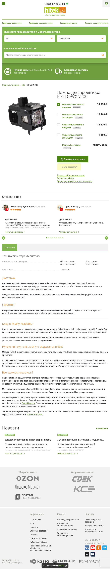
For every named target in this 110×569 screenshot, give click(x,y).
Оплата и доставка (39, 531)
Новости (34, 527)
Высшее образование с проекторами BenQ (28, 439)
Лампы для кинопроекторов (40, 23)
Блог (32, 523)
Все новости (102, 429)
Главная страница (10, 85)
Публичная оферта (38, 542)
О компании (35, 519)
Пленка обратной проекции (93, 520)
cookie (61, 566)
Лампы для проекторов (11, 23)
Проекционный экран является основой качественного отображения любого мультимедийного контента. (76, 447)
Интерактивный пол (94, 526)
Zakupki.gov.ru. (28, 403)
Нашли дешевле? (69, 167)
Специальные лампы (68, 23)
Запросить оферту (65, 178)
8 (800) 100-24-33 (55, 4)
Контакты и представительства (94, 530)
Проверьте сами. (35, 414)
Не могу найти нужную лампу (71, 175)
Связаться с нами (38, 538)
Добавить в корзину (73, 159)
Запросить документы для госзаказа (74, 181)
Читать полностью (15, 232)
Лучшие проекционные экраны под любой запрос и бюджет (80, 439)
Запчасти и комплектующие (96, 23)
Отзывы (33, 534)
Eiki (23, 85)
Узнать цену (100, 144)
